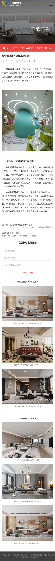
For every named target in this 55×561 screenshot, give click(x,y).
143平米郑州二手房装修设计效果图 (27, 460)
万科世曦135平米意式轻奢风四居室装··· (27, 406)
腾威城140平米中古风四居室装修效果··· (27, 365)
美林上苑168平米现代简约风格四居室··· (27, 323)
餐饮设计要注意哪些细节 (42, 227)
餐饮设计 (10, 69)
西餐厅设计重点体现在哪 (21, 225)
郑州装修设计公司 (15, 48)
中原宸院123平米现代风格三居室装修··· (27, 502)
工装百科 (30, 48)
